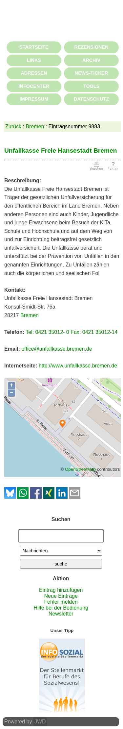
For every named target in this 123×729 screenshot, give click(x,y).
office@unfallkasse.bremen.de (56, 349)
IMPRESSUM (34, 99)
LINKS (34, 60)
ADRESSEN (34, 73)
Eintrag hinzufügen (61, 590)
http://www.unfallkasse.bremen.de (78, 365)
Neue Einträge (61, 596)
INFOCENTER (34, 86)
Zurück (13, 126)
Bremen (35, 126)
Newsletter (61, 613)
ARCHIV (91, 60)
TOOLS (91, 86)
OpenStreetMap (80, 469)
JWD (40, 721)
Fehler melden (61, 602)
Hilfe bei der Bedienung (61, 608)
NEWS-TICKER (91, 73)
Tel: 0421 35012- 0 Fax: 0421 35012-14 (71, 332)
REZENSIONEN (91, 47)
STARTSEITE (33, 47)
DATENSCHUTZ (91, 99)
